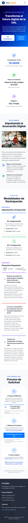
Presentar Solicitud (21, 38)
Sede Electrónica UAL (8, 498)
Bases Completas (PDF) (8, 495)
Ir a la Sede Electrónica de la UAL (14, 435)
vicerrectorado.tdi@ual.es (9, 510)
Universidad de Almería (8, 500)
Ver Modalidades (8, 38)
